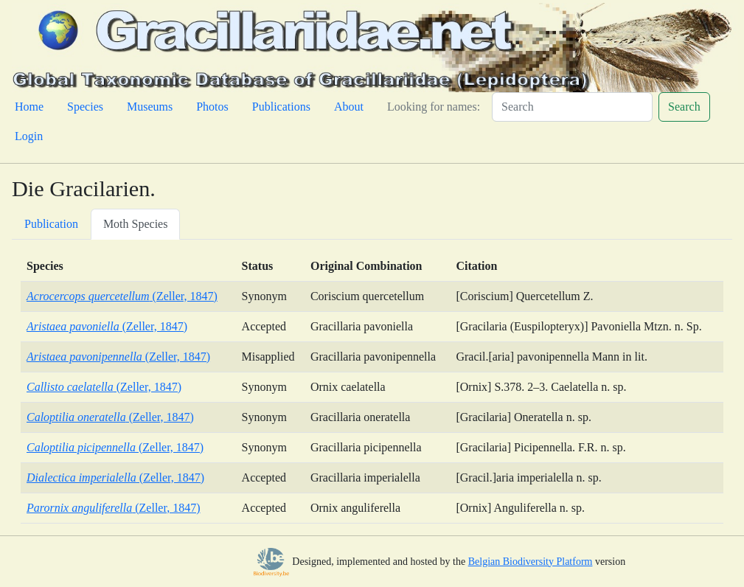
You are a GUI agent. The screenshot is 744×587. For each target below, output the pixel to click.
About (349, 106)
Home (29, 106)
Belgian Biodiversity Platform (530, 561)
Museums (150, 106)
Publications (281, 106)
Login (29, 136)
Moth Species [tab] (135, 224)
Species (85, 106)
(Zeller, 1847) (122, 296)
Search (684, 106)
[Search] (572, 107)
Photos (212, 106)
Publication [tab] (51, 224)
